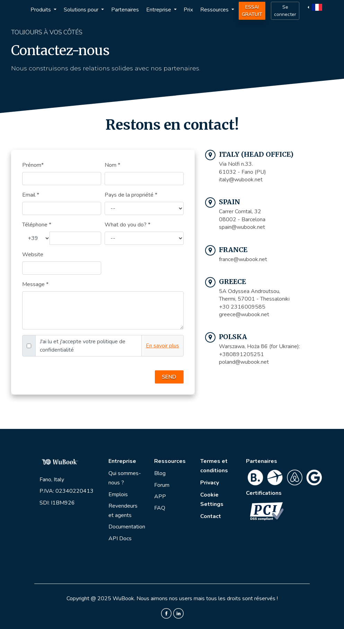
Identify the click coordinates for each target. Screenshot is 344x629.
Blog (160, 473)
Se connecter (285, 11)
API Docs (120, 538)
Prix (188, 10)
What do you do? (127, 225)
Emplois (118, 494)
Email (30, 195)
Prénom (33, 165)
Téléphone (36, 225)
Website (32, 254)
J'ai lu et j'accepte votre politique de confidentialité (82, 346)
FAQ (159, 508)
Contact (210, 516)
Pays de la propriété (131, 195)
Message (35, 284)
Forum (161, 485)
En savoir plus (162, 346)
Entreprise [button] (159, 10)
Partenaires (125, 10)
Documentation (126, 527)
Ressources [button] (215, 10)
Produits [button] (41, 10)
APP (160, 496)
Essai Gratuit (252, 11)
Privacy (209, 482)
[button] (316, 7)
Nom (112, 165)
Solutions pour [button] (82, 10)
